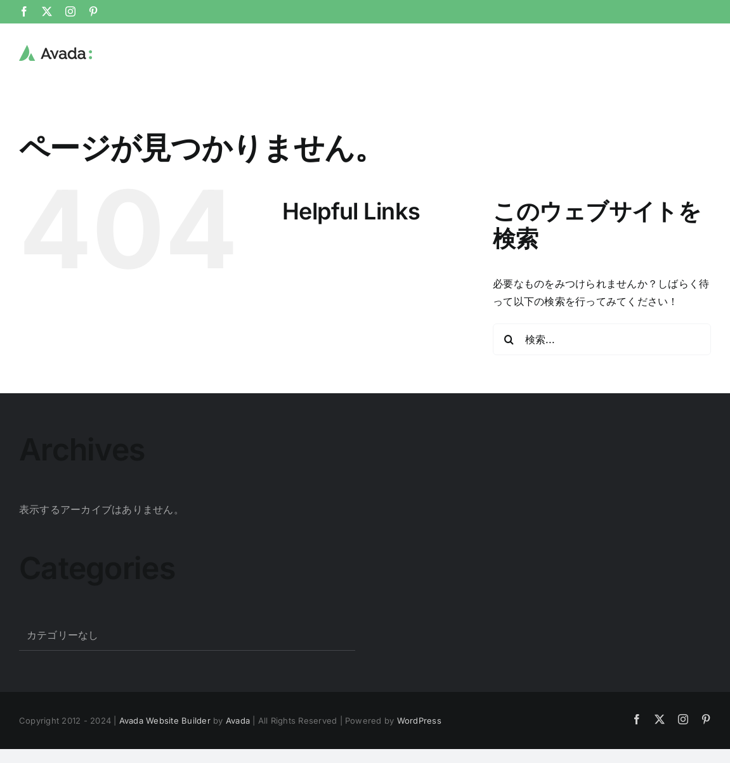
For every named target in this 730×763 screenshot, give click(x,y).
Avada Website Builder (165, 720)
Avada (238, 720)
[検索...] (602, 339)
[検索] (509, 339)
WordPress (419, 720)
